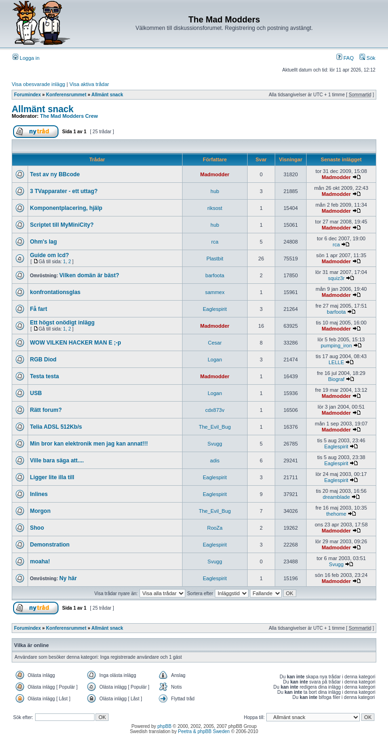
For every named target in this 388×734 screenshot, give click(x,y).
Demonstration (50, 544)
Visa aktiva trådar (89, 84)
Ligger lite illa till (52, 477)
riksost (214, 208)
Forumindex (27, 94)
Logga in (26, 58)
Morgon (40, 511)
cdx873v (214, 410)
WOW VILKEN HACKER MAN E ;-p (75, 342)
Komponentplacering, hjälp (66, 208)
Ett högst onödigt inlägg (62, 322)
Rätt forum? (46, 410)
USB (36, 393)
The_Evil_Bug (215, 427)
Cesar (214, 342)
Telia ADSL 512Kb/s (56, 427)
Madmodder (214, 174)
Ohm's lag (43, 241)
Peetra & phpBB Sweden (204, 731)
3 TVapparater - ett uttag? (64, 191)
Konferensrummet (66, 94)
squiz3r (336, 278)
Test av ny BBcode (55, 174)
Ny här (68, 578)
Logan (215, 359)
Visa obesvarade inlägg (38, 84)
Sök (367, 58)
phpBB (164, 726)
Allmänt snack (107, 94)
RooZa (214, 528)
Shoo (37, 528)
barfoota (214, 275)
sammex (215, 292)
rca (214, 242)
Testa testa (44, 376)
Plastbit (214, 258)
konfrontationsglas (55, 292)
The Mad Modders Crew (69, 116)
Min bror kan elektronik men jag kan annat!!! (89, 443)
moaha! (40, 561)
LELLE (336, 362)
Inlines (39, 494)
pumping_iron (336, 345)
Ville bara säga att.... (57, 460)
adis (215, 460)
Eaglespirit (215, 309)
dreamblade (336, 497)
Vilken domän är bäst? (89, 275)
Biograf (336, 379)
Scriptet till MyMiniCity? (62, 225)
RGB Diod (43, 359)
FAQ (345, 58)
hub (215, 191)
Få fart (38, 309)
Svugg (214, 443)
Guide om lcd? (49, 255)
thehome (336, 514)
